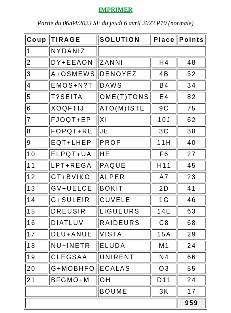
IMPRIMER (115, 9)
